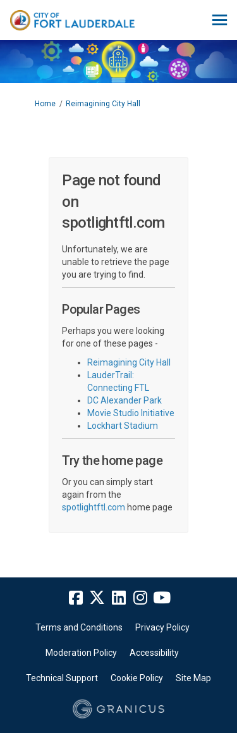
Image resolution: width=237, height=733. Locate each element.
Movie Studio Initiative (130, 413)
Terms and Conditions (79, 627)
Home (45, 103)
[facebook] (75, 598)
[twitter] (97, 598)
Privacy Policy (162, 627)
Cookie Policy (137, 678)
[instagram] (140, 598)
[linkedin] (118, 598)
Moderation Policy (81, 653)
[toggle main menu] (220, 20)
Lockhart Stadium (122, 426)
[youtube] (161, 598)
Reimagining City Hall (103, 103)
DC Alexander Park (124, 400)
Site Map (193, 678)
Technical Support (62, 678)
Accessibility (154, 653)
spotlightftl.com (93, 507)
